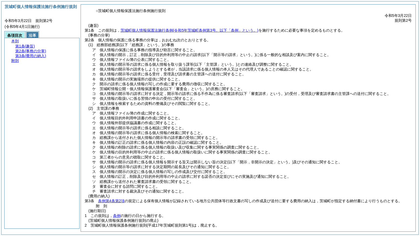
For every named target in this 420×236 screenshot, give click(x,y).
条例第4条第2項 (111, 201)
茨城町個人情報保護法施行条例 (189, 30)
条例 (117, 215)
